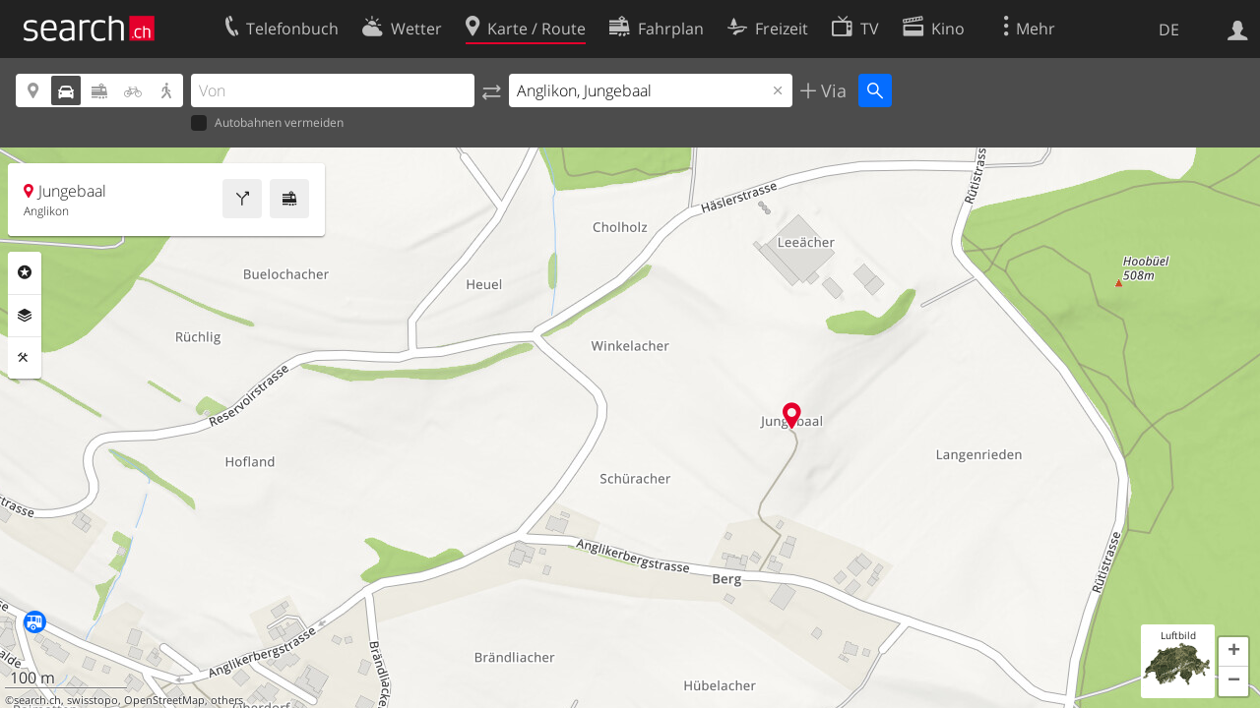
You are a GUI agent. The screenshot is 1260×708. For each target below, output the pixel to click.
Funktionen (24, 358)
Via (831, 90)
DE (1169, 29)
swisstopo (92, 700)
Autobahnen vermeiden (267, 123)
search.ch (37, 700)
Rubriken (24, 272)
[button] (1233, 652)
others (227, 700)
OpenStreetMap (164, 700)
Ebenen (24, 315)
